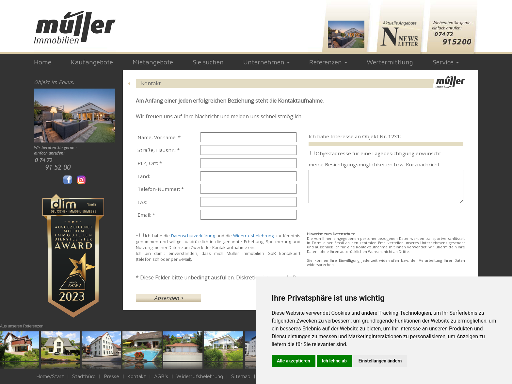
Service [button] (446, 62)
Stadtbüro (84, 376)
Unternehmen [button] (266, 62)
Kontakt (136, 376)
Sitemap (240, 376)
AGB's (161, 376)
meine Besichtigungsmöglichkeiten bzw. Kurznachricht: (374, 164)
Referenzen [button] (328, 62)
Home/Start (50, 376)
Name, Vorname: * (159, 137)
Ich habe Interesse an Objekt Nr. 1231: (355, 136)
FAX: (142, 202)
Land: (143, 176)
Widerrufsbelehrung (253, 236)
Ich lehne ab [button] (334, 360)
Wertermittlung (390, 62)
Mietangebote (153, 62)
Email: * (146, 214)
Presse (111, 376)
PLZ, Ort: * (149, 163)
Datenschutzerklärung (193, 236)
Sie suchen (208, 62)
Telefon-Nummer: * (160, 189)
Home (42, 62)
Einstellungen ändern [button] (380, 360)
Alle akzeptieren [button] (293, 360)
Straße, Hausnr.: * (158, 150)
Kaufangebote (92, 62)
